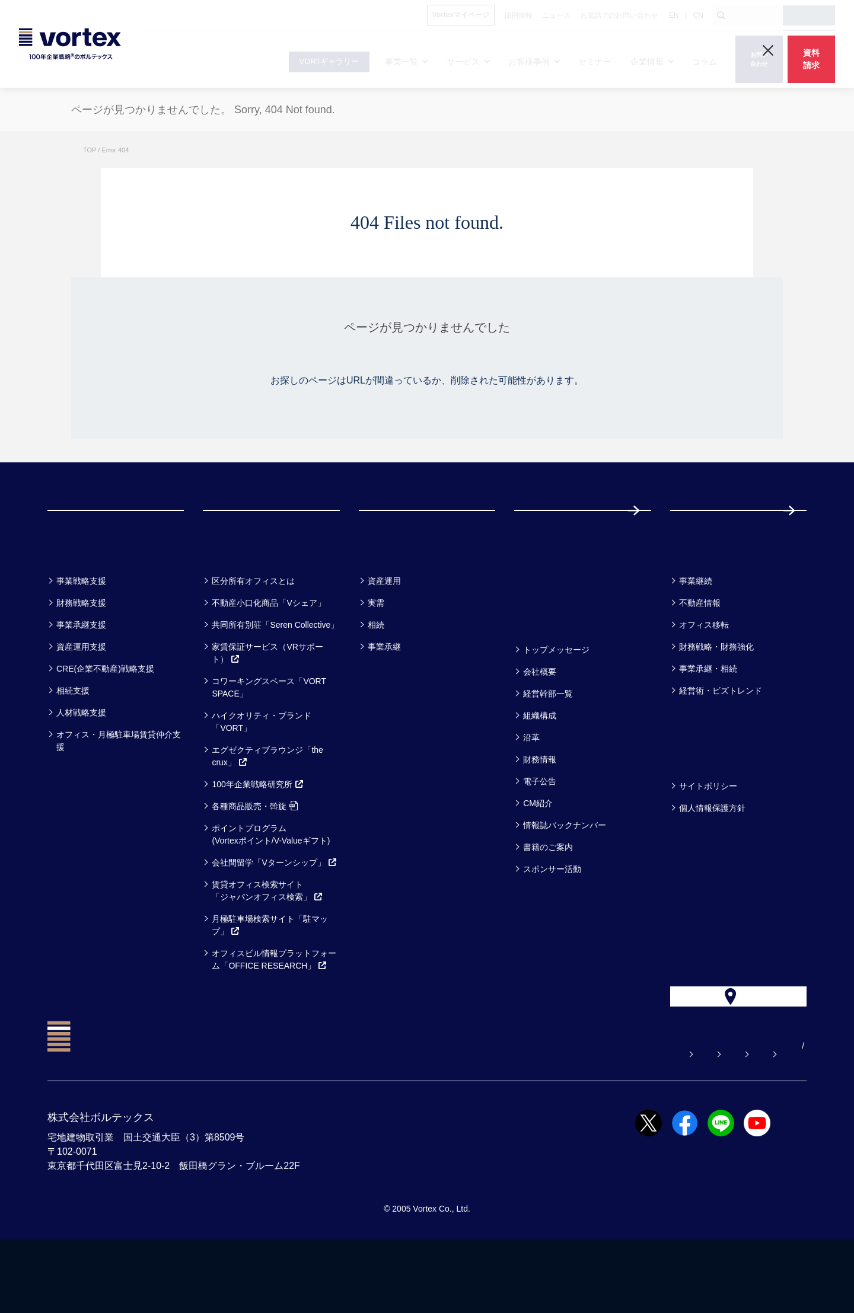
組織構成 (539, 763)
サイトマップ (732, 1119)
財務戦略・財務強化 (716, 694)
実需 (376, 650)
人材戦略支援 (81, 760)
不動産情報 (700, 650)
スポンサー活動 (552, 916)
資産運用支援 (81, 694)
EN (674, 15)
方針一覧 (698, 802)
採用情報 (709, 534)
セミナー (543, 597)
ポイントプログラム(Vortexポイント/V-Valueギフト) (271, 882)
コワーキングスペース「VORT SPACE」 (269, 735)
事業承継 (384, 694)
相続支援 (73, 738)
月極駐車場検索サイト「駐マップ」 (270, 972)
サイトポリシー (708, 833)
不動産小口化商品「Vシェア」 (268, 650)
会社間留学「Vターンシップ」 (274, 910)
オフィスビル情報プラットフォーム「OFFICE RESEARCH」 (274, 1007)
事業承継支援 (81, 672)
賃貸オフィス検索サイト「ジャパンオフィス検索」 (267, 938)
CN (698, 15)
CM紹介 (538, 850)
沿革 (531, 785)
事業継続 (695, 628)
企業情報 (542, 666)
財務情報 (539, 807)
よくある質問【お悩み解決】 (429, 1119)
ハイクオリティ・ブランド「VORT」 (261, 769)
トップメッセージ (556, 697)
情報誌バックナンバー (564, 872)
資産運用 (384, 628)
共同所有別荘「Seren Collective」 (275, 672)
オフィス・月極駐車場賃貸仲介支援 (118, 788)
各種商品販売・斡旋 (255, 853)
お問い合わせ (535, 1119)
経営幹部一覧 (548, 741)
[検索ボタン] (721, 15)
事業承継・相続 (708, 716)
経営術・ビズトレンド (720, 738)
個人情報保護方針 (712, 855)
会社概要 (539, 719)
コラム (692, 597)
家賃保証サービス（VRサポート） (267, 700)
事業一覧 (75, 597)
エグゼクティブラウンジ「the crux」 (267, 803)
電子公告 (539, 828)
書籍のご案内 (548, 894)
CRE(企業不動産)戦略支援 (105, 716)
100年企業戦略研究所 (258, 831)
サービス (232, 597)
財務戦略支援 (81, 650)
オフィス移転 (704, 672)
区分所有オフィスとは (253, 628)
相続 (376, 672)
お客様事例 (395, 597)
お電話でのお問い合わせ (634, 1119)
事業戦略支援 (81, 628)
